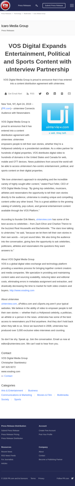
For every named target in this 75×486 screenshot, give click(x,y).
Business (33, 390)
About (41, 452)
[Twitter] (40, 93)
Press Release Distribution (12, 438)
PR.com (6, 108)
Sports (17, 399)
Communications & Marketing (16, 395)
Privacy (41, 478)
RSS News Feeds (8, 456)
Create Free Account (47, 430)
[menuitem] (37, 5)
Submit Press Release (54, 5)
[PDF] (62, 93)
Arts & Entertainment (12, 390)
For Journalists (7, 459)
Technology (17, 13)
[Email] (69, 93)
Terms (33, 478)
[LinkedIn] (54, 93)
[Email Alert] (6, 93)
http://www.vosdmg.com (22, 290)
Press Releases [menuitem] (24, 5)
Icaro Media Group (39, 13)
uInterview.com (44, 219)
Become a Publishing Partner (50, 459)
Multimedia (27, 13)
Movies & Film (44, 395)
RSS (32, 94)
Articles (4, 463)
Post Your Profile (45, 434)
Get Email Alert (15, 94)
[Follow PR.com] (71, 478)
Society (5, 399)
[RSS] (28, 93)
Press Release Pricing (10, 434)
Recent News (6, 452)
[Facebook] (47, 93)
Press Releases (6, 13)
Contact (6, 376)
